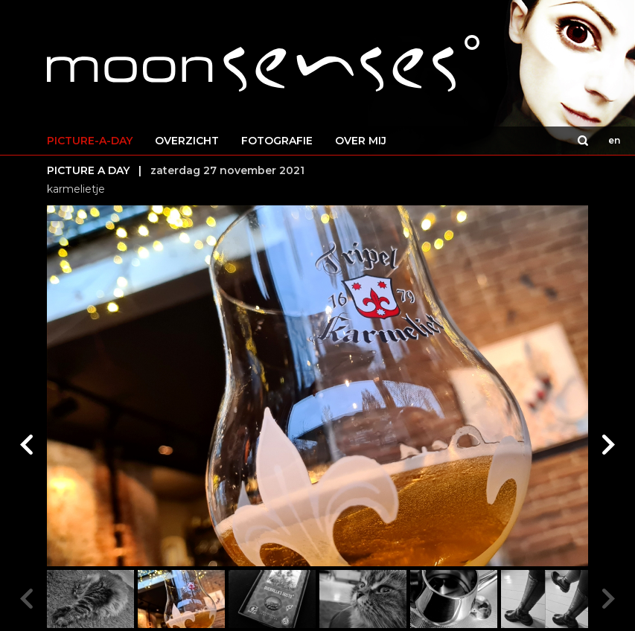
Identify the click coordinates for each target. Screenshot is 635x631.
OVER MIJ (360, 140)
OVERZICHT (187, 140)
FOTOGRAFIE (277, 140)
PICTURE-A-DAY (90, 140)
